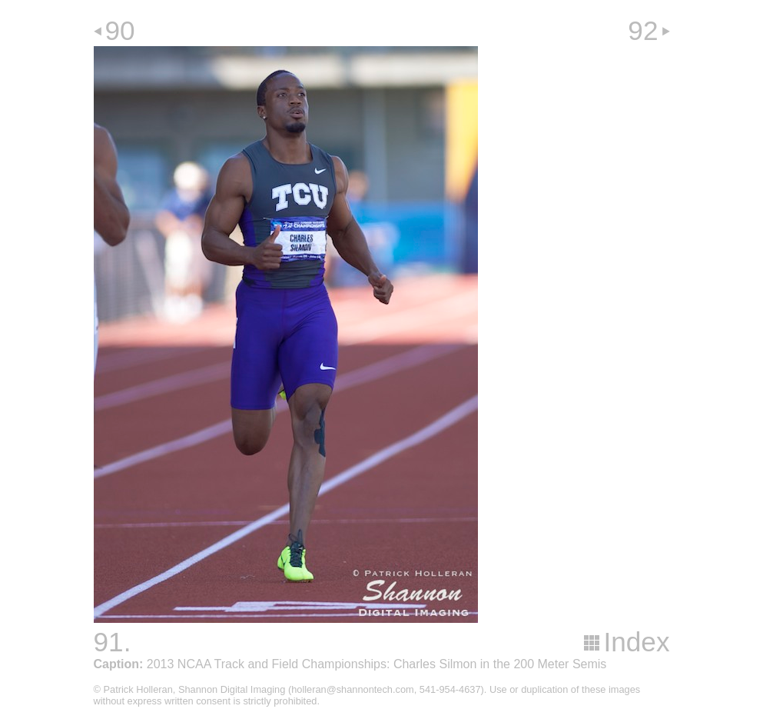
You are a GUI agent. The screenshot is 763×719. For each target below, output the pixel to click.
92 (643, 30)
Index (636, 642)
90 (120, 30)
